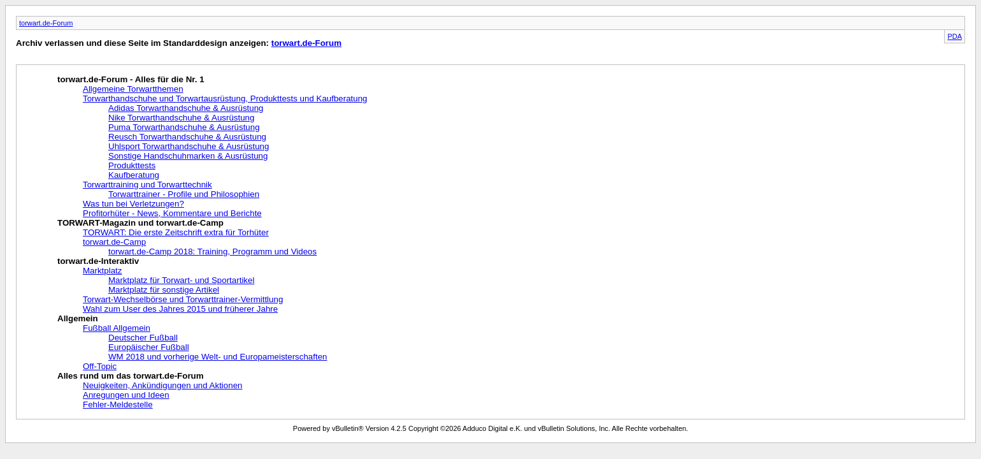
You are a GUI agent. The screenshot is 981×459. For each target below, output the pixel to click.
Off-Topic (100, 366)
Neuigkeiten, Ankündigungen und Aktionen (162, 385)
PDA (954, 36)
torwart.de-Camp (114, 242)
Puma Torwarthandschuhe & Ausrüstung (184, 127)
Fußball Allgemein (116, 328)
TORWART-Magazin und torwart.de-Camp (140, 223)
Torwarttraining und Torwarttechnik (147, 184)
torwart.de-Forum (46, 23)
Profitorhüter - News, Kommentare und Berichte (172, 213)
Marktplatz (102, 270)
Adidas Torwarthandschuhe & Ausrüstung (186, 108)
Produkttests (131, 165)
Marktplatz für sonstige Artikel (163, 290)
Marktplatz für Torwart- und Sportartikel (181, 280)
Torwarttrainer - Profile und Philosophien (183, 194)
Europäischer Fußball (148, 347)
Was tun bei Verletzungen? (133, 203)
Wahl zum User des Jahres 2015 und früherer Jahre (180, 309)
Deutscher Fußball (143, 337)
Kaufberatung (133, 175)
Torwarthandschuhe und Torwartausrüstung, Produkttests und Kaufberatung (225, 98)
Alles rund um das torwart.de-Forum (130, 376)
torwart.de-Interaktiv (98, 261)
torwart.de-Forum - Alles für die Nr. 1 (130, 79)
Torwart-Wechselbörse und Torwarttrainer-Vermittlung (183, 299)
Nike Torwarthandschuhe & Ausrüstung (181, 117)
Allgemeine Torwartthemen (133, 89)
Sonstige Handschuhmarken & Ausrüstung (188, 156)
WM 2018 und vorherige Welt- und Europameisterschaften (217, 356)
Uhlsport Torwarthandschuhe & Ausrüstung (188, 146)
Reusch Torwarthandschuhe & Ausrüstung (187, 137)
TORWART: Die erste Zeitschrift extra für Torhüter (176, 232)
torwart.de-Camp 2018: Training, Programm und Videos (212, 251)
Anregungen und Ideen (126, 395)
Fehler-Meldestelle (118, 404)
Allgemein (77, 318)
